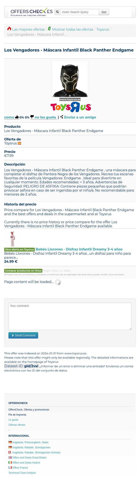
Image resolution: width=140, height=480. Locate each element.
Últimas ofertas (16, 424)
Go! (104, 12)
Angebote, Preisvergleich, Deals (28, 442)
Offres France (18, 467)
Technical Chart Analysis (22, 472)
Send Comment (23, 335)
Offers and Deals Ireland (24, 462)
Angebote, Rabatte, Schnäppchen (29, 447)
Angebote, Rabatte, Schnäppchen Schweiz (34, 452)
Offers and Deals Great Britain (27, 457)
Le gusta (13, 419)
